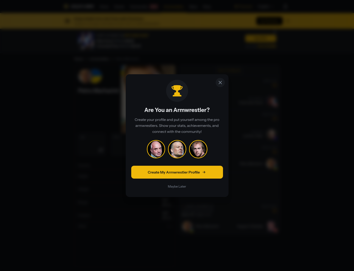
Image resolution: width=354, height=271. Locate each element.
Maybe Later (177, 186)
